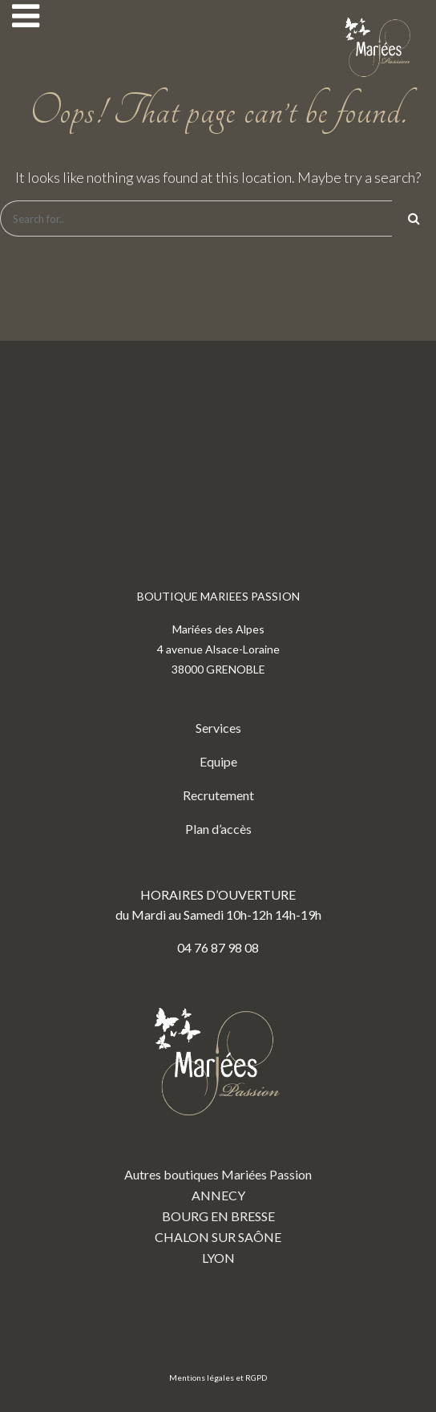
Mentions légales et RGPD (218, 1377)
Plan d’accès (218, 828)
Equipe (218, 761)
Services (218, 727)
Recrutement (218, 795)
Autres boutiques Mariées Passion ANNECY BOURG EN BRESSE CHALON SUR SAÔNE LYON (218, 1124)
